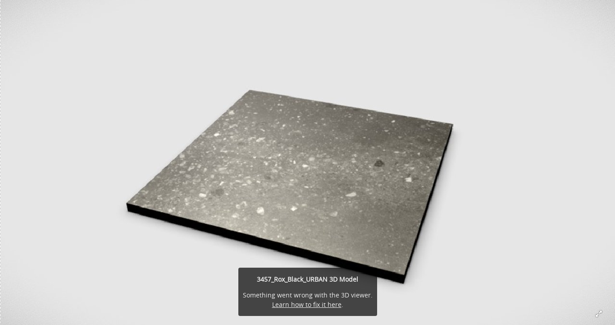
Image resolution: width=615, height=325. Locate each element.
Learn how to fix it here (307, 304)
